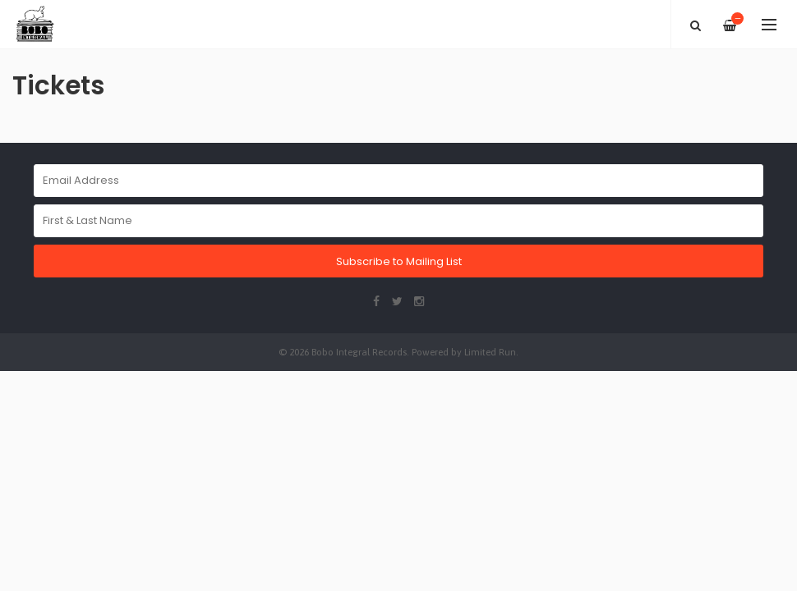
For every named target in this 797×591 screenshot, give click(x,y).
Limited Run (490, 351)
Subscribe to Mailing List (399, 261)
